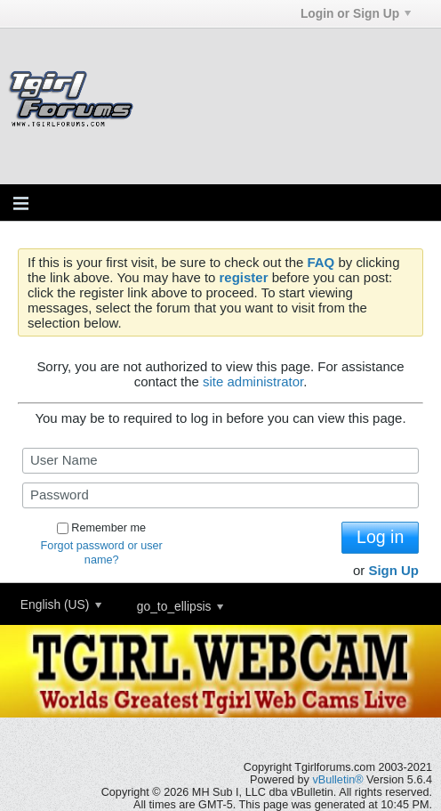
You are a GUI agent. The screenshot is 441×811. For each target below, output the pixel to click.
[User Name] (220, 461)
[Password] (220, 495)
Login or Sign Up (356, 13)
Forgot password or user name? (102, 552)
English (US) (60, 604)
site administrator (253, 381)
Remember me (101, 528)
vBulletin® (337, 780)
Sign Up (393, 570)
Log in (380, 537)
